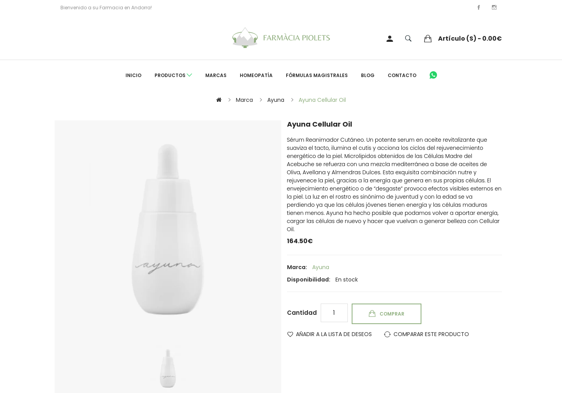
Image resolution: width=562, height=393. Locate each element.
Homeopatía (256, 75)
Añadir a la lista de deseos (334, 334)
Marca (244, 100)
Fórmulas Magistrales (317, 75)
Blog (368, 75)
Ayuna (275, 100)
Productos (173, 75)
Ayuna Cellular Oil (322, 100)
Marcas (216, 75)
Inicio (133, 75)
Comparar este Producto (431, 334)
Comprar (392, 314)
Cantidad (302, 313)
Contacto (402, 75)
